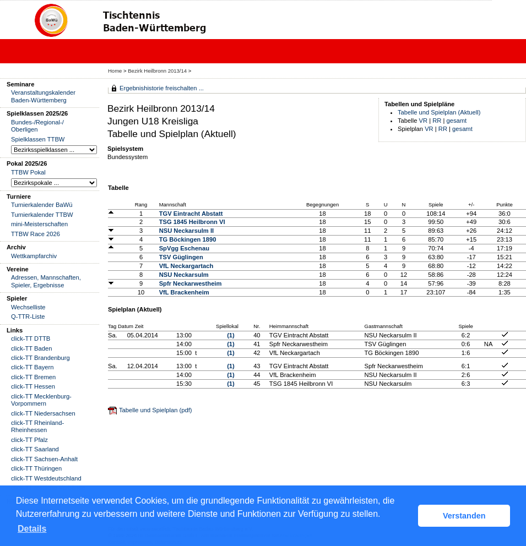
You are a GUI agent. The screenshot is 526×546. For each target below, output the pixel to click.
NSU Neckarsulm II (186, 230)
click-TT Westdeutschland (46, 478)
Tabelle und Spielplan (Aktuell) (439, 112)
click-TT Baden (31, 348)
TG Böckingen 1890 (187, 239)
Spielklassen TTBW (37, 139)
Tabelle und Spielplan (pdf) (155, 410)
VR (423, 120)
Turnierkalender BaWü (42, 204)
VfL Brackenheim (184, 292)
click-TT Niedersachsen (43, 413)
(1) (231, 335)
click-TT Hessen (33, 386)
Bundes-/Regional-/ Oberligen (37, 126)
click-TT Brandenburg (40, 357)
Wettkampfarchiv (34, 256)
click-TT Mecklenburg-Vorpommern (41, 400)
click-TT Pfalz (29, 439)
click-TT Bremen (33, 377)
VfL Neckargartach (186, 266)
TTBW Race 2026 (35, 234)
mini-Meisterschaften (39, 224)
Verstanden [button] (464, 515)
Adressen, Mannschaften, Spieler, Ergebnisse (46, 281)
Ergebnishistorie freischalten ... (162, 88)
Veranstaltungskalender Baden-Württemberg (43, 96)
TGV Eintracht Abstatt (191, 213)
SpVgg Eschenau (184, 248)
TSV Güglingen (181, 257)
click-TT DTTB (30, 338)
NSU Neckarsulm (184, 274)
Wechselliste (28, 307)
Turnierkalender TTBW (42, 214)
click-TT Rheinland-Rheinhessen (37, 426)
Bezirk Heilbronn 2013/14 (158, 71)
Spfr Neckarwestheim (190, 283)
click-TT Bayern (32, 367)
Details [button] (32, 528)
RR (436, 120)
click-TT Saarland (35, 449)
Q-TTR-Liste (28, 316)
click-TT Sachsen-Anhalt (44, 459)
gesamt (457, 120)
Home (115, 71)
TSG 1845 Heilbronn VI (192, 222)
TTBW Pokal (28, 172)
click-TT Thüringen (36, 468)
